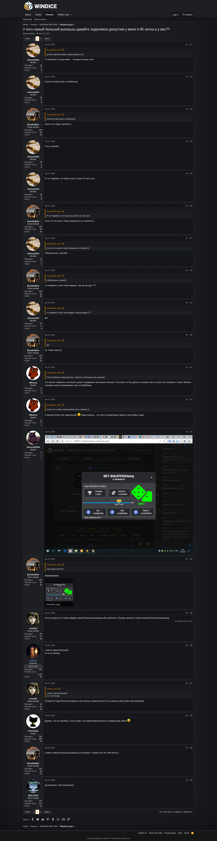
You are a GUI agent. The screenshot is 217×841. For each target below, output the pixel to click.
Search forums (40, 19)
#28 (190, 270)
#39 (190, 748)
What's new (63, 14)
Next (47, 38)
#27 (190, 238)
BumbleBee (30, 33)
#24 (190, 141)
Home (38, 14)
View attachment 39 (55, 569)
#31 (190, 367)
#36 (190, 645)
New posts (27, 19)
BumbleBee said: (54, 50)
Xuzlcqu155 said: (54, 565)
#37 (190, 683)
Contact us (142, 833)
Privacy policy (170, 833)
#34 (190, 559)
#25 (190, 173)
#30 (190, 335)
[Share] (186, 44)
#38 (190, 715)
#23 (190, 109)
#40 (190, 780)
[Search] (187, 14)
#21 (190, 44)
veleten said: (52, 689)
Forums (49, 14)
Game (28, 14)
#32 (190, 399)
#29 (190, 303)
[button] (71, 14)
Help (180, 833)
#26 (190, 206)
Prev (28, 38)
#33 (190, 432)
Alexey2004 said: (54, 114)
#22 (190, 77)
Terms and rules (155, 833)
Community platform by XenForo (108, 838)
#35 (190, 613)
